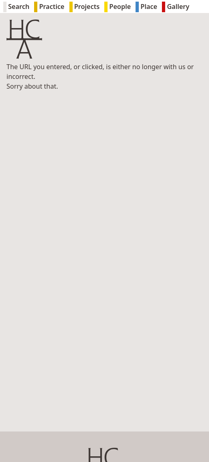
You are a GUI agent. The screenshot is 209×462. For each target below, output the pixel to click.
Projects (84, 7)
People (117, 7)
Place (146, 7)
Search (16, 7)
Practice (49, 7)
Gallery (175, 7)
